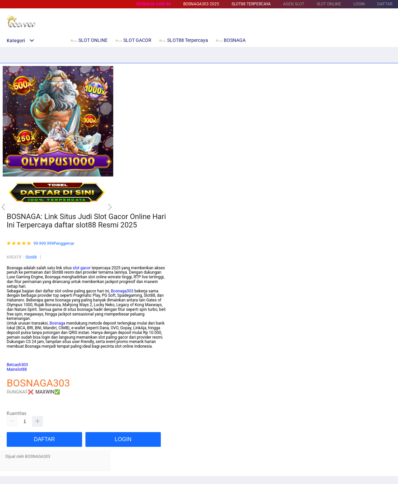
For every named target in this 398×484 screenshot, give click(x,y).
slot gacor (81, 268)
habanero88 (17, 355)
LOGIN (359, 4)
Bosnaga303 (122, 291)
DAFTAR (384, 4)
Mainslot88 (17, 369)
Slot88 (31, 257)
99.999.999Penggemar (54, 243)
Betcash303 (17, 364)
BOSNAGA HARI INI (153, 4)
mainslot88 (17, 351)
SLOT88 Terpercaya (251, 4)
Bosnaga (57, 323)
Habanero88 (18, 360)
